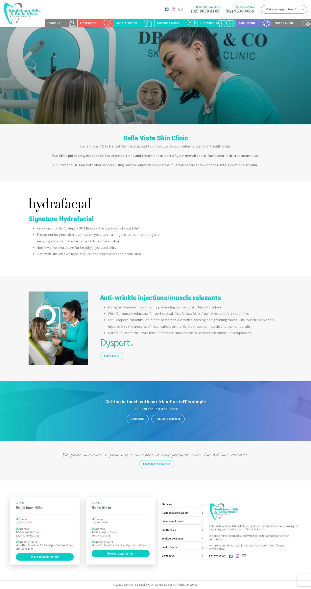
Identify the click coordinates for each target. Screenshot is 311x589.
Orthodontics (209, 23)
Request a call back (168, 418)
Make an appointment (45, 556)
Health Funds (284, 23)
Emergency (88, 23)
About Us (53, 23)
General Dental (126, 23)
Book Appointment (182, 538)
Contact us (137, 418)
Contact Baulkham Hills (182, 512)
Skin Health (247, 23)
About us (182, 504)
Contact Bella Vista (182, 521)
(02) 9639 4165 (205, 11)
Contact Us (182, 555)
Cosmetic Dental (168, 23)
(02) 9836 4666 (240, 11)
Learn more (111, 355)
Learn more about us (156, 464)
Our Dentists (182, 530)
